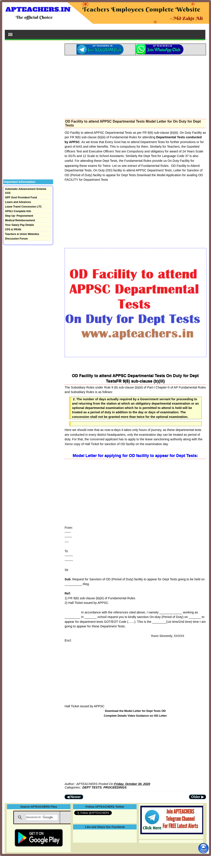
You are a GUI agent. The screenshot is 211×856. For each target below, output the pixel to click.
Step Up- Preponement (19, 215)
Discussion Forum (16, 238)
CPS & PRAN (13, 229)
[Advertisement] (135, 85)
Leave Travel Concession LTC (23, 206)
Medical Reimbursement (20, 220)
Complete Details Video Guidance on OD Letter (135, 715)
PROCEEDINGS (114, 787)
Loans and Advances (18, 202)
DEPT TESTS (92, 787)
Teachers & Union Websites (22, 234)
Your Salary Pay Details (19, 224)
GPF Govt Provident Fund (21, 197)
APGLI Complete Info (18, 211)
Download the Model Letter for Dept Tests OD (135, 710)
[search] (42, 817)
